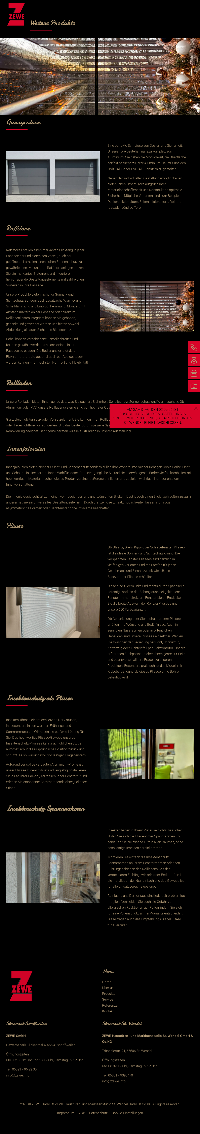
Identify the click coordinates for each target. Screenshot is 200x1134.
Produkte (108, 994)
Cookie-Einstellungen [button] (127, 1113)
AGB (81, 1113)
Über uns (108, 988)
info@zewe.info (18, 1083)
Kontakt (108, 1011)
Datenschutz (98, 1113)
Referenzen (110, 1005)
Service (107, 999)
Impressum (65, 1113)
